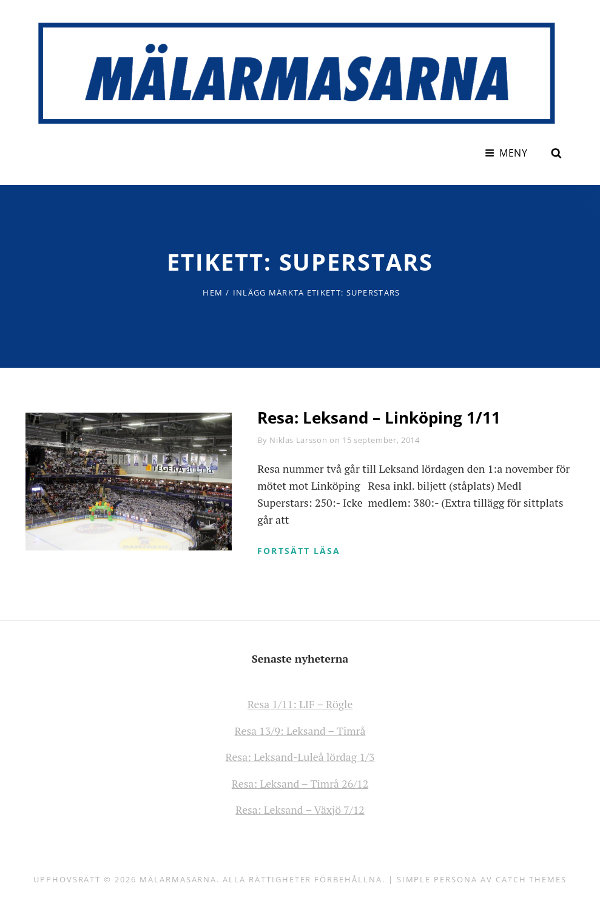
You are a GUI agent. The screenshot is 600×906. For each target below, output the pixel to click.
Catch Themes (531, 876)
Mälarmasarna (178, 876)
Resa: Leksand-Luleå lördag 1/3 (300, 755)
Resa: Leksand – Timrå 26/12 (300, 781)
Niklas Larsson (298, 438)
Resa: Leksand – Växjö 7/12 (300, 807)
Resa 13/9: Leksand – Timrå (300, 729)
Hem (213, 291)
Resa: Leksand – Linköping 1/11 (379, 416)
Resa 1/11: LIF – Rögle (299, 703)
